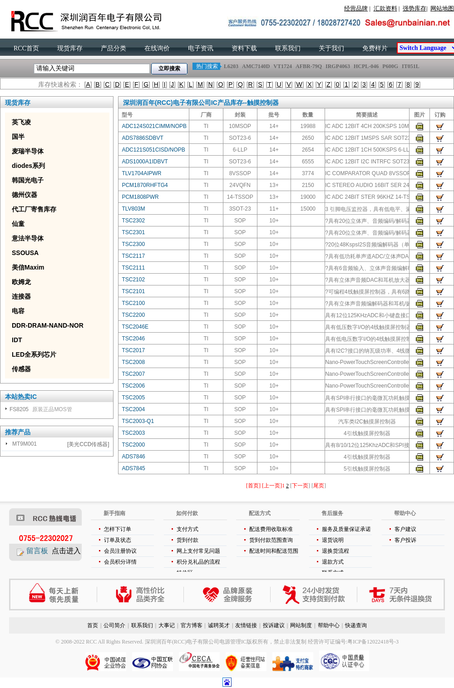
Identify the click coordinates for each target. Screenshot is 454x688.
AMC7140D (256, 66)
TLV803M (133, 209)
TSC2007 (133, 374)
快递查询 (356, 625)
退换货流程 (335, 551)
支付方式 (187, 529)
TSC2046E (135, 327)
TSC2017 (133, 350)
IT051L (410, 66)
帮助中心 (329, 625)
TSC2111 (133, 268)
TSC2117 (133, 256)
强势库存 (414, 8)
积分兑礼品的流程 (198, 562)
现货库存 (70, 48)
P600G (390, 66)
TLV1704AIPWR (141, 173)
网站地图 (442, 8)
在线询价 (157, 48)
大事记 (166, 625)
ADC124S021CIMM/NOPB (154, 126)
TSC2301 (133, 232)
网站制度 (301, 625)
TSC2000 (133, 445)
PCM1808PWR (140, 197)
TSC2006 (133, 386)
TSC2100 (133, 303)
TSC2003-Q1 (138, 421)
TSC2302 (133, 220)
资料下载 (244, 48)
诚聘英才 (219, 625)
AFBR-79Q (309, 66)
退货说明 (333, 540)
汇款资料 (385, 8)
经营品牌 (356, 8)
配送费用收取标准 (271, 529)
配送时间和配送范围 (273, 551)
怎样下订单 (117, 529)
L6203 (231, 66)
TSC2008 (133, 362)
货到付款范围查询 (271, 540)
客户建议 (405, 529)
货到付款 (187, 540)
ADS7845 (133, 468)
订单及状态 (117, 540)
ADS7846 (133, 456)
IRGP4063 (338, 66)
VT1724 (282, 66)
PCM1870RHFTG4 (145, 185)
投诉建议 (274, 625)
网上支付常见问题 (198, 551)
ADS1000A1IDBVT (145, 161)
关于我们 (331, 48)
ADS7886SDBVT (142, 138)
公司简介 (114, 625)
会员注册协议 (120, 551)
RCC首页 (26, 48)
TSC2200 (133, 315)
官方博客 (191, 625)
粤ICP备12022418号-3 (373, 642)
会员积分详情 (120, 562)
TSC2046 (133, 338)
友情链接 (246, 625)
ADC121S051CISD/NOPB (153, 150)
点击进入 (66, 551)
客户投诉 (405, 540)
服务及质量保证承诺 (346, 529)
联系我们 (288, 48)
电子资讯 (200, 48)
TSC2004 (133, 409)
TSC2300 (133, 244)
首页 (92, 625)
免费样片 (375, 48)
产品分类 (113, 48)
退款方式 (333, 562)
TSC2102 (133, 279)
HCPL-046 (366, 66)
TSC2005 (133, 397)
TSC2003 (133, 433)
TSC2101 (133, 291)
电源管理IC (233, 642)
